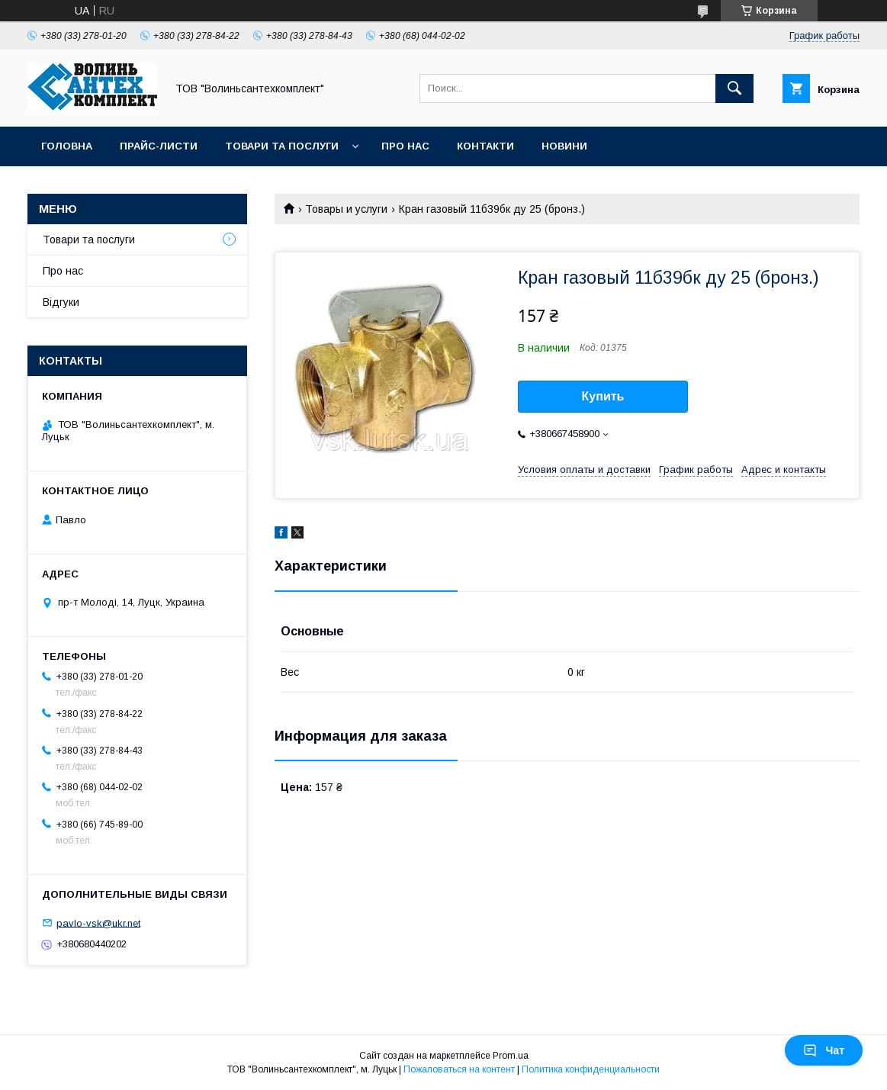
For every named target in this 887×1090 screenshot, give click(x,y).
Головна (66, 146)
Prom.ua (511, 1055)
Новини (564, 146)
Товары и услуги (346, 209)
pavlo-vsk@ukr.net (98, 922)
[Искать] (734, 88)
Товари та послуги (282, 146)
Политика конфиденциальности (591, 1069)
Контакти (485, 146)
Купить (603, 396)
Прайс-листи (159, 146)
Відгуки (61, 302)
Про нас (405, 146)
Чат (823, 1050)
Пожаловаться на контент (459, 1069)
